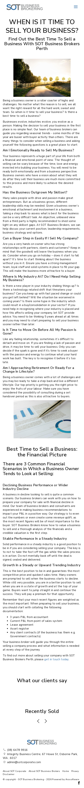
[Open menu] (76, 6)
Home (65, 771)
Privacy (75, 771)
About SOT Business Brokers (44, 771)
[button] (38, 722)
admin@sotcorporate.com (24, 762)
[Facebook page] (78, 783)
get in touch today (56, 659)
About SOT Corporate (14, 771)
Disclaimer (8, 774)
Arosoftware (72, 779)
